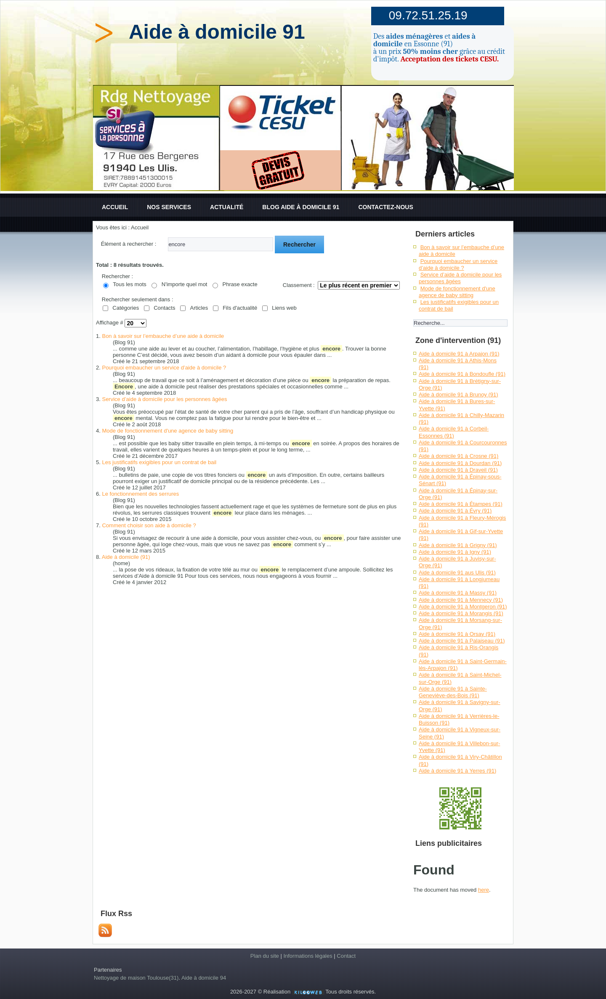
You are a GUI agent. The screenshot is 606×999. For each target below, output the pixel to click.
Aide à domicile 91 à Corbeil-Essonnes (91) (454, 431)
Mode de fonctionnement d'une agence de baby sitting (167, 431)
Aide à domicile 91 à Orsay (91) (457, 634)
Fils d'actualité (240, 308)
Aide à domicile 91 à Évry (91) (455, 510)
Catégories (125, 308)
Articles (199, 308)
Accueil (115, 207)
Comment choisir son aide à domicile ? (149, 525)
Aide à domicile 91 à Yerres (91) (457, 771)
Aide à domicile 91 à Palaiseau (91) (462, 641)
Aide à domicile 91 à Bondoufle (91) (462, 374)
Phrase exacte (240, 284)
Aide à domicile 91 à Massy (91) (458, 593)
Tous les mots (129, 284)
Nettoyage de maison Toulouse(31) (136, 978)
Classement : (299, 285)
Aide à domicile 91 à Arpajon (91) (459, 354)
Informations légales (307, 956)
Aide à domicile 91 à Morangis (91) (461, 613)
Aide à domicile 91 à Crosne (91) (458, 456)
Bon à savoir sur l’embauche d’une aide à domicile (163, 336)
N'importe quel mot (184, 284)
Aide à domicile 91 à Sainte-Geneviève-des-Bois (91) (453, 692)
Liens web (284, 308)
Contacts (164, 308)
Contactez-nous (385, 207)
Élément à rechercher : (129, 244)
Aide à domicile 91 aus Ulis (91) (457, 572)
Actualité (226, 207)
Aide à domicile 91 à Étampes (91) (460, 504)
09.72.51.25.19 (428, 15)
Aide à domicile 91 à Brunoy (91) (458, 394)
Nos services (169, 207)
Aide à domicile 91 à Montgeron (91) (463, 606)
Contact (346, 956)
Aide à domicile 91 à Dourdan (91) (460, 463)
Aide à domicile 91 (217, 32)
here (483, 890)
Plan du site (264, 956)
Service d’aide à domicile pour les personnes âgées (164, 399)
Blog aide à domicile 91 (300, 207)
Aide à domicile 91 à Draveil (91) (458, 470)
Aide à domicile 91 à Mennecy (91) (461, 600)
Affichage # (110, 323)
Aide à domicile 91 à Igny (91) (455, 552)
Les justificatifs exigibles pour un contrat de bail (159, 462)
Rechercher (299, 244)
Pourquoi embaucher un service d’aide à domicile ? (164, 367)
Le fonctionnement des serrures (140, 494)
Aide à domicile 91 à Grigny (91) (458, 545)
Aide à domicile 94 (203, 978)
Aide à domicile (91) (126, 557)
